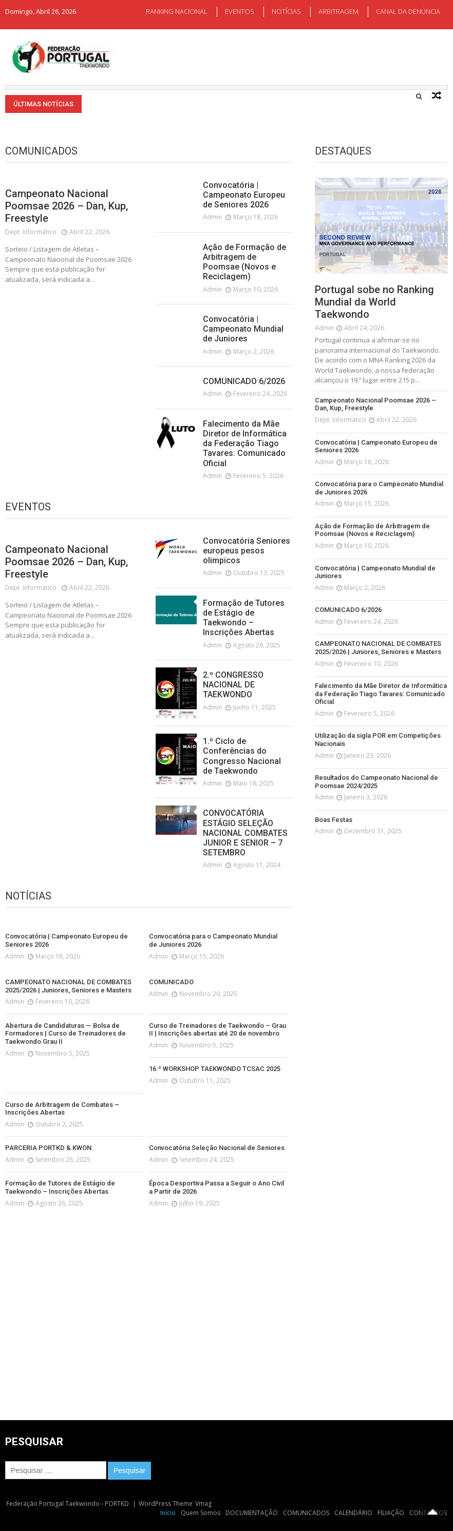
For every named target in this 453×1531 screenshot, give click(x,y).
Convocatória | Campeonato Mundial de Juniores (243, 328)
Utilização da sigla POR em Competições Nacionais (378, 740)
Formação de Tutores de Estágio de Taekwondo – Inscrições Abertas (244, 618)
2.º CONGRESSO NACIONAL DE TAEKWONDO (233, 684)
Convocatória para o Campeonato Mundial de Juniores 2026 (213, 940)
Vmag (203, 1503)
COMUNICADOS (306, 1512)
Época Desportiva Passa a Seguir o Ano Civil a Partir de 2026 (216, 1187)
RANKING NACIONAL (176, 11)
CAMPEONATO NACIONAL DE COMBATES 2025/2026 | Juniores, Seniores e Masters (68, 986)
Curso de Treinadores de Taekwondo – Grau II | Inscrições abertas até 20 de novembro (217, 1030)
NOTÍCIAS (286, 11)
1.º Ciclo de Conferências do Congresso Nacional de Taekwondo (242, 756)
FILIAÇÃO (391, 1512)
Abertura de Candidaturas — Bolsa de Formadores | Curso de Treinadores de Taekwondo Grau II (65, 1033)
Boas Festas (333, 820)
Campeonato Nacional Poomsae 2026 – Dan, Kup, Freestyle (66, 205)
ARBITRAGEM (338, 11)
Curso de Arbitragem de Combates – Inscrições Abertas (62, 1109)
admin (212, 217)
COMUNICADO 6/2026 (244, 381)
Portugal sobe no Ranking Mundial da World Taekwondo (374, 301)
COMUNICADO (171, 982)
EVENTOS (239, 11)
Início (168, 1512)
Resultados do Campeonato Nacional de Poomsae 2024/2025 (376, 782)
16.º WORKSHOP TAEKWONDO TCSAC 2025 (214, 1069)
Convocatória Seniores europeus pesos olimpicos (246, 550)
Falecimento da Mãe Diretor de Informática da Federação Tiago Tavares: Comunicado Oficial (245, 443)
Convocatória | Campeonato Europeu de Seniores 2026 (244, 194)
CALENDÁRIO (353, 1512)
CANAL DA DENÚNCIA (408, 11)
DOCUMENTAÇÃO (251, 1512)
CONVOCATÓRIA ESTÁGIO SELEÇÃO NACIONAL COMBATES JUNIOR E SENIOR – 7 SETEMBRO (245, 832)
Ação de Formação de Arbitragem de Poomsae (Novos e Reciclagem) (244, 262)
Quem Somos (200, 1512)
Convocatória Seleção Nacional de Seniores (217, 1148)
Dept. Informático (30, 231)
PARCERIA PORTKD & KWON (48, 1148)
